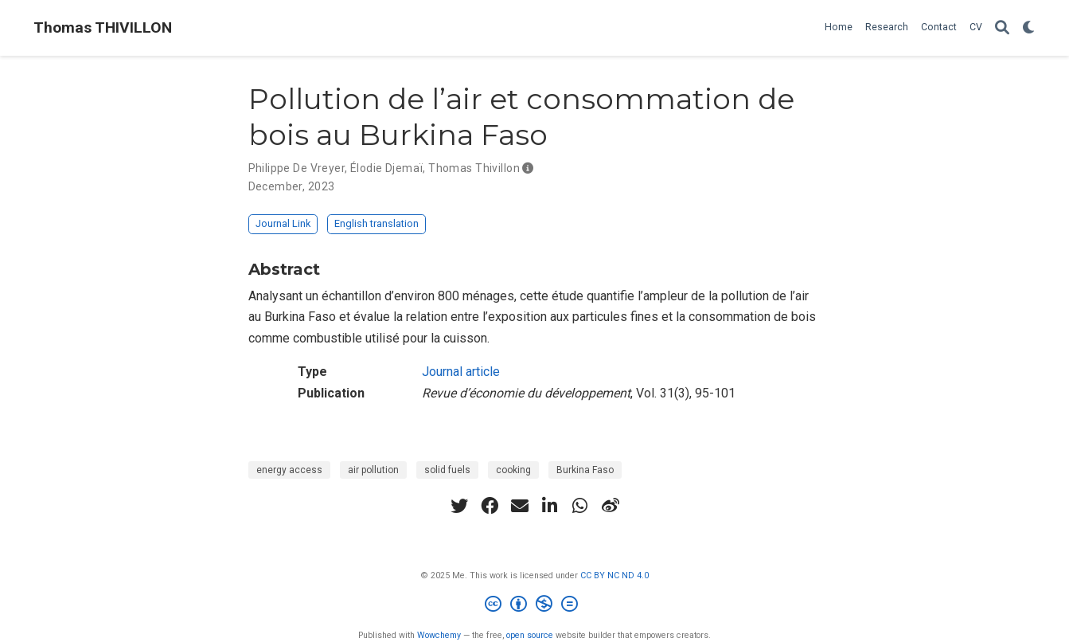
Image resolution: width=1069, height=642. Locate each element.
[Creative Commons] (534, 606)
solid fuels (447, 470)
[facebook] (489, 506)
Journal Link (283, 223)
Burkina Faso (585, 470)
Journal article (461, 371)
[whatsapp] (580, 506)
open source (529, 635)
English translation (376, 223)
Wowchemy (439, 635)
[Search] (1002, 28)
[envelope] (520, 506)
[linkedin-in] (550, 506)
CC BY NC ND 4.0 (614, 575)
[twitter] (459, 506)
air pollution (373, 470)
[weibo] (610, 506)
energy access (289, 470)
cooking (513, 470)
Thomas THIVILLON (102, 27)
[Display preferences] (1029, 28)
